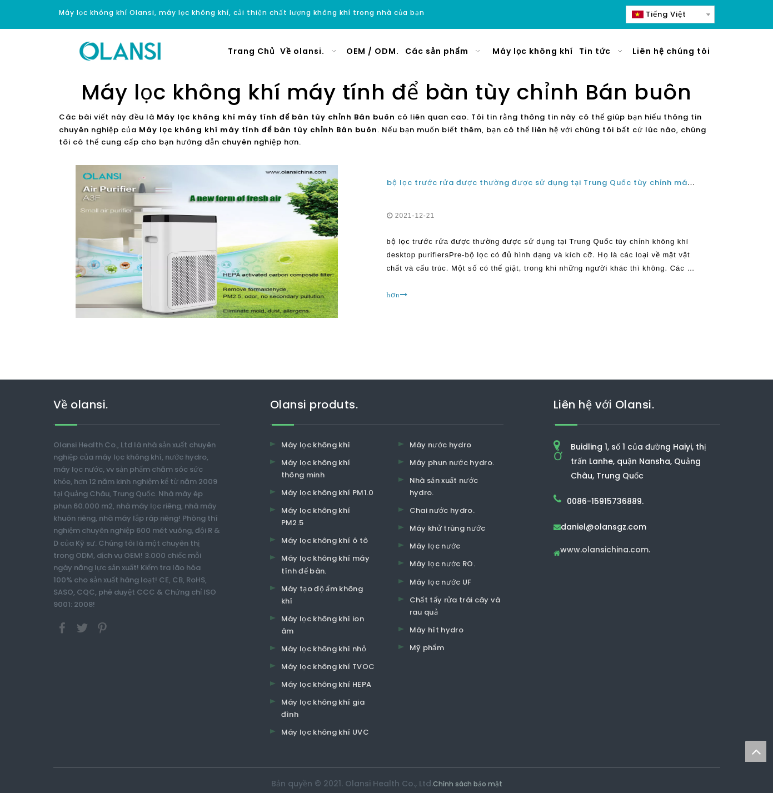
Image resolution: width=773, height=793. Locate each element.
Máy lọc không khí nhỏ (323, 649)
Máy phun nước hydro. (452, 462)
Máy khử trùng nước (448, 528)
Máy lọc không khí (316, 445)
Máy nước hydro (441, 445)
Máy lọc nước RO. (443, 563)
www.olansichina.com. (605, 550)
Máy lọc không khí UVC (325, 732)
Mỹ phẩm (427, 647)
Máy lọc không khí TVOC (328, 666)
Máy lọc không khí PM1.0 (327, 492)
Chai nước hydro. (442, 510)
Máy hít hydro (437, 630)
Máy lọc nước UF (441, 582)
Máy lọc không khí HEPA (326, 684)
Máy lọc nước (435, 546)
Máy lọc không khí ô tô (324, 540)
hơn (397, 295)
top (755, 751)
